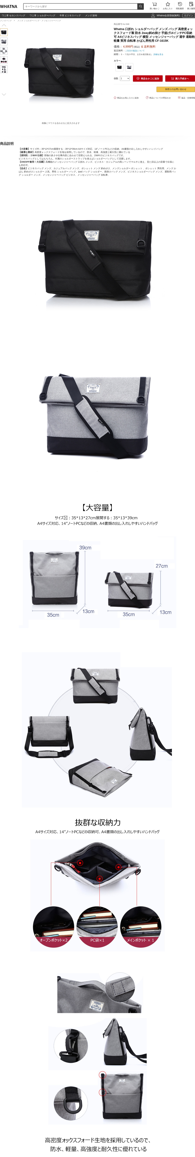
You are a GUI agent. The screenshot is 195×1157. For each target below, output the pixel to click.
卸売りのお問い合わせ (175, 89)
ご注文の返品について (135, 51)
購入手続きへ (180, 78)
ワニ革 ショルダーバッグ (42, 15)
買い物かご (154, 6)
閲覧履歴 (180, 6)
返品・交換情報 (186, 97)
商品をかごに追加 (148, 78)
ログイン (188, 15)
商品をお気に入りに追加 (126, 97)
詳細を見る (158, 54)
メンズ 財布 (91, 15)
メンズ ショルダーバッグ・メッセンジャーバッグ (39, 20)
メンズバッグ (6, 20)
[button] (4, 25)
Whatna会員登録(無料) (168, 15)
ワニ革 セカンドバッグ (13, 15)
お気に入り (168, 6)
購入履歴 (191, 6)
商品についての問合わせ (158, 97)
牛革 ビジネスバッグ (70, 15)
